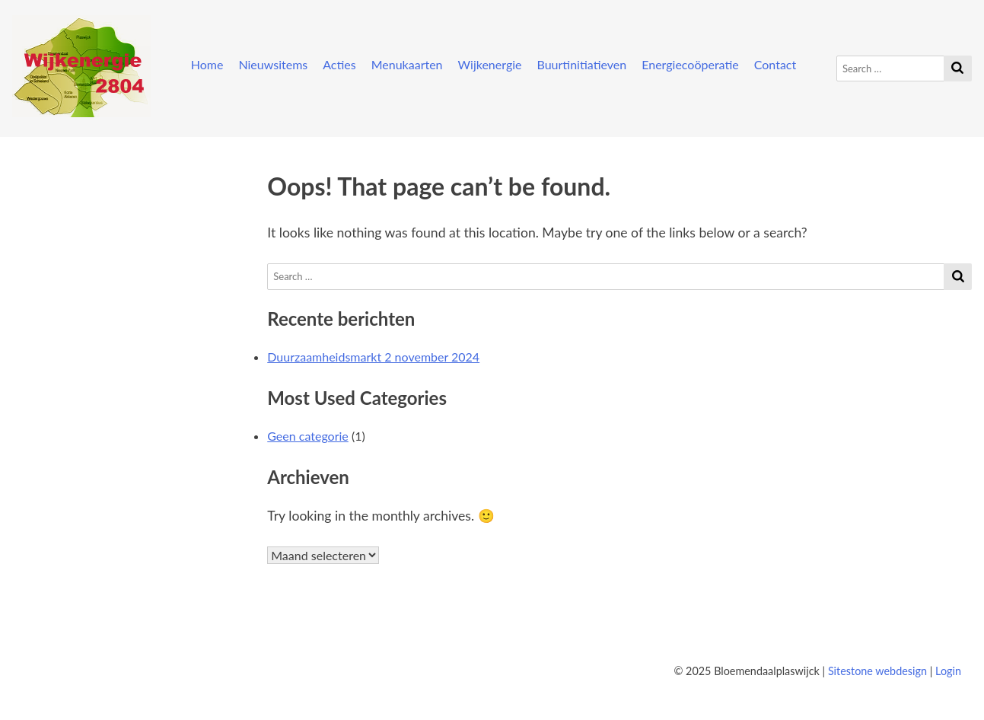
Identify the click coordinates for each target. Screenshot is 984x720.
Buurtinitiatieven (582, 64)
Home (207, 64)
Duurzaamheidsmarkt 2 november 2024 (373, 356)
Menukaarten (407, 64)
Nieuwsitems (272, 64)
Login (948, 670)
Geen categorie (308, 435)
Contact (775, 64)
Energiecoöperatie (690, 64)
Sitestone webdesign (877, 670)
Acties (339, 64)
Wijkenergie (490, 64)
